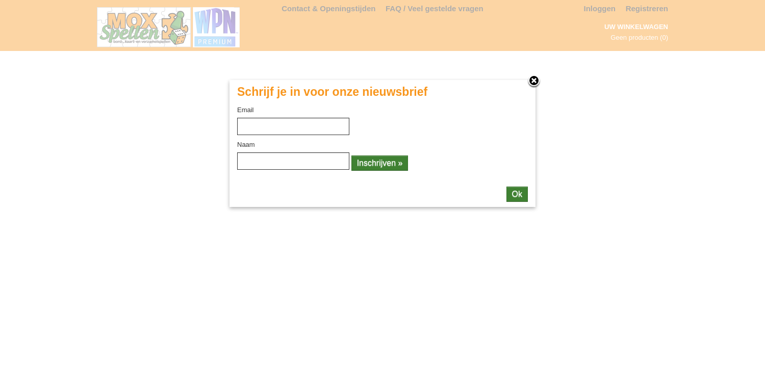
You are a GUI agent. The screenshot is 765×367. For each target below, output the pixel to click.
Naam (246, 144)
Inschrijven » (380, 163)
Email (245, 110)
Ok (517, 194)
